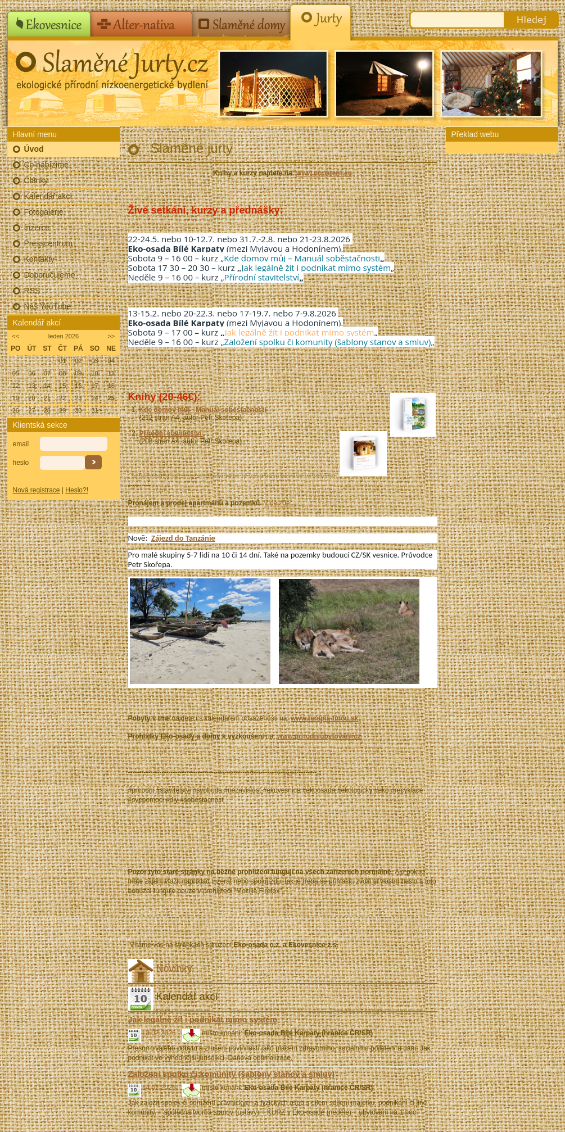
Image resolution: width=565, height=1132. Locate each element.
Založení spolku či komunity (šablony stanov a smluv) (327, 341)
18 (111, 385)
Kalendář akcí (48, 196)
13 (31, 385)
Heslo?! (76, 490)
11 (111, 373)
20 (31, 398)
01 (62, 360)
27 (31, 410)
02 (78, 360)
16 (78, 385)
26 (15, 410)
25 (111, 398)
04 (111, 360)
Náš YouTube (47, 306)
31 (94, 410)
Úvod (34, 148)
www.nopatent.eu (324, 173)
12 (15, 385)
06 (31, 373)
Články (36, 180)
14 (47, 385)
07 (47, 373)
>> (111, 336)
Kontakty (39, 259)
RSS (32, 290)
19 (15, 398)
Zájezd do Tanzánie (183, 538)
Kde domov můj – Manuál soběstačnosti (302, 258)
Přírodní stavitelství (262, 277)
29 (62, 410)
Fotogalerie (44, 211)
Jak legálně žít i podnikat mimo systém (316, 267)
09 (78, 373)
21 (47, 398)
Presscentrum (48, 243)
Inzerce (37, 227)
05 (15, 373)
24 (94, 398)
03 (94, 360)
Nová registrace (36, 490)
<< (15, 336)
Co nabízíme (46, 164)
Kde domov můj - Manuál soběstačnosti (203, 410)
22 (62, 398)
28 (47, 410)
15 (62, 385)
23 (78, 398)
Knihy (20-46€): (164, 396)
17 (94, 385)
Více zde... (280, 503)
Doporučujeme (49, 274)
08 (62, 373)
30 (78, 410)
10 (94, 373)
